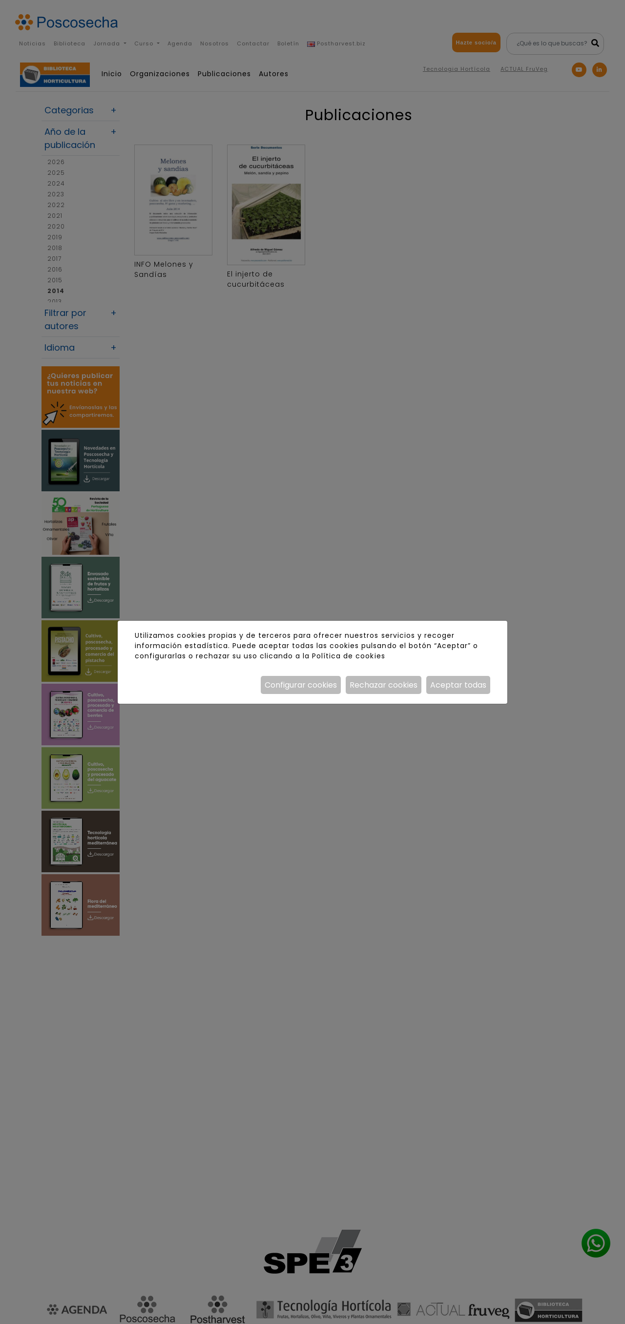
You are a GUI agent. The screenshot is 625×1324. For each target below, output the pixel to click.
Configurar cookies (301, 685)
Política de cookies (348, 656)
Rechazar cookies (383, 685)
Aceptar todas (458, 685)
